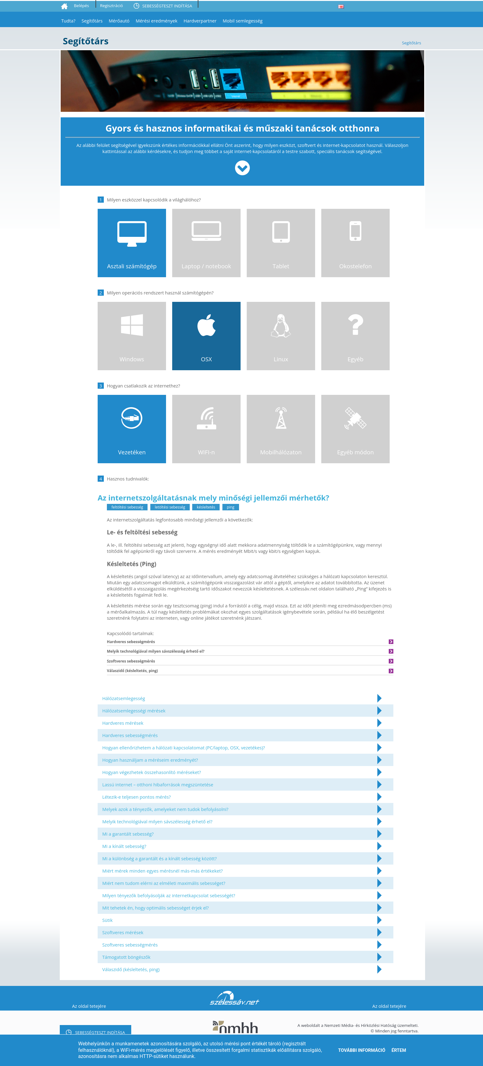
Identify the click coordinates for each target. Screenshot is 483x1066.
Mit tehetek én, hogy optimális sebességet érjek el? (155, 908)
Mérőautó (119, 21)
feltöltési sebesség (127, 507)
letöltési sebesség (170, 507)
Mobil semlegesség (242, 21)
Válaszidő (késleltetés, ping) (131, 969)
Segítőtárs (92, 21)
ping (230, 507)
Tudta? (68, 21)
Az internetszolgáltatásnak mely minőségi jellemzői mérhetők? (213, 497)
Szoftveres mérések (122, 932)
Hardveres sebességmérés (130, 735)
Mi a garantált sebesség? (128, 834)
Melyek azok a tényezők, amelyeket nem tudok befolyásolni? (165, 809)
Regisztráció (111, 5)
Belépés (81, 5)
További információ (361, 1050)
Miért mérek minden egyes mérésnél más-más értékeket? (162, 871)
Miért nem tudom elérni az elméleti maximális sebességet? (163, 883)
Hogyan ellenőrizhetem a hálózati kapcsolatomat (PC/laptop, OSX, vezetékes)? (183, 747)
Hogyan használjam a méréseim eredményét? (150, 760)
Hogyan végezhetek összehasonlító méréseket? (151, 772)
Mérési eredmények (156, 21)
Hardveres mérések (122, 723)
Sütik (107, 920)
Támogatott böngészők (126, 957)
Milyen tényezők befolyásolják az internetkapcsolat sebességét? (168, 895)
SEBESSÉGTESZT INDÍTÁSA (167, 6)
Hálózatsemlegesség (123, 698)
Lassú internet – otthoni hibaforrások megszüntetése (157, 784)
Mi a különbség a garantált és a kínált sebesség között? (159, 858)
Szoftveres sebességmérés (130, 945)
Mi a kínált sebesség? (124, 846)
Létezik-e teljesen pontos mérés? (136, 797)
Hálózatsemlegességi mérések (133, 710)
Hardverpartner (200, 21)
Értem (399, 1050)
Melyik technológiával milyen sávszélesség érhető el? (157, 821)
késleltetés (206, 507)
